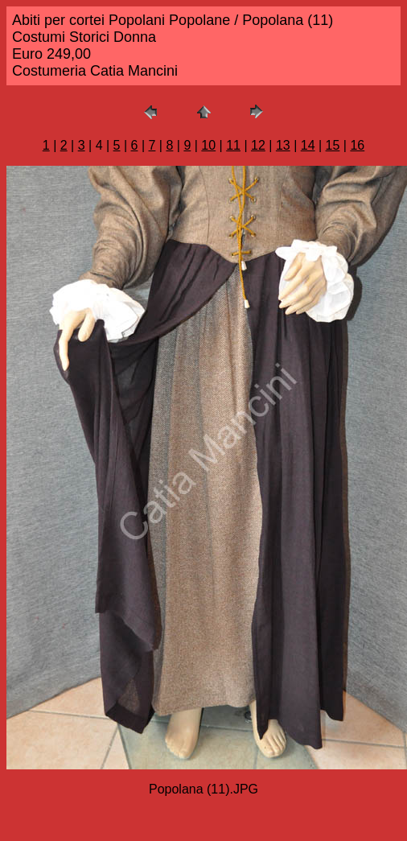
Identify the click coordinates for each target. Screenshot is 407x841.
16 (357, 145)
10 (208, 145)
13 (283, 145)
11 (233, 145)
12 (258, 145)
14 (308, 145)
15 (333, 145)
